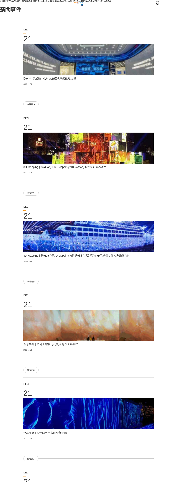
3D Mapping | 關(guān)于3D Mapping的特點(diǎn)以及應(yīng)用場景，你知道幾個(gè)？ (76, 255)
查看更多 (31, 104)
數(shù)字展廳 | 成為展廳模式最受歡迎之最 (49, 78)
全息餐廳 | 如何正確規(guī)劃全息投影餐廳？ (50, 344)
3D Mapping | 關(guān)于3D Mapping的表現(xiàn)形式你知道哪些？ (64, 167)
